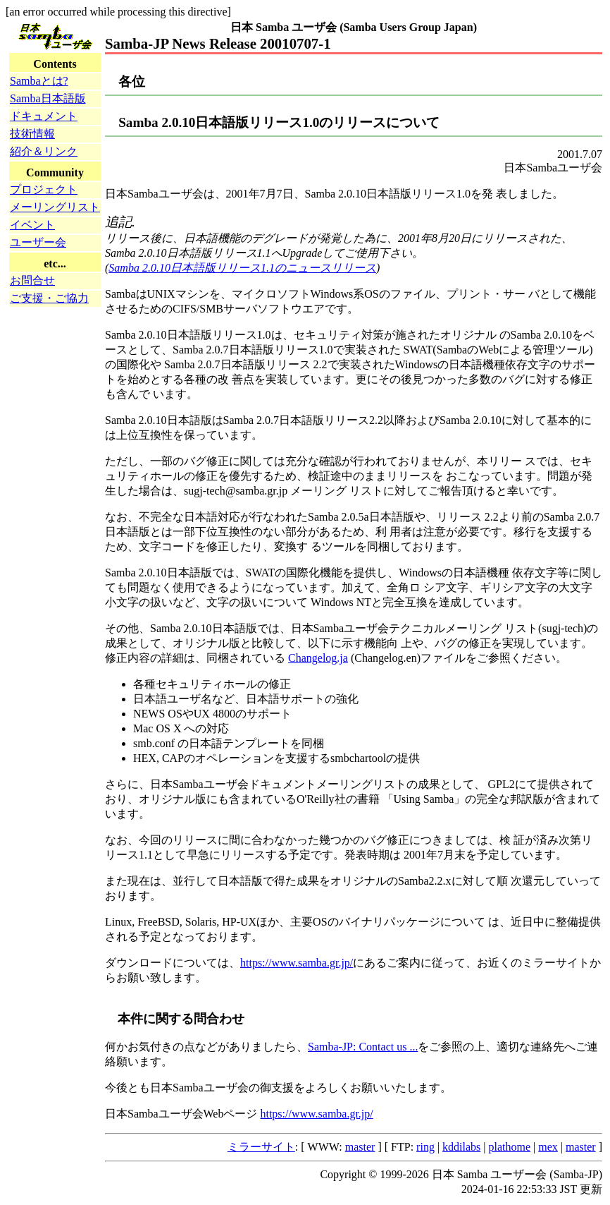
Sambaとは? (39, 81)
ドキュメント (43, 116)
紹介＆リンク (43, 151)
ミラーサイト (261, 1147)
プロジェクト (43, 189)
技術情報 (32, 134)
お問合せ (32, 280)
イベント (32, 225)
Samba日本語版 (48, 98)
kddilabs (461, 1147)
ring (425, 1147)
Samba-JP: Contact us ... (363, 1047)
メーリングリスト (55, 207)
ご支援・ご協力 (49, 298)
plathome (510, 1147)
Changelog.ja (318, 658)
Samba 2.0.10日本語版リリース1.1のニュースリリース (242, 268)
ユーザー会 (38, 242)
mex (548, 1147)
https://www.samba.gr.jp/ (296, 963)
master (360, 1147)
